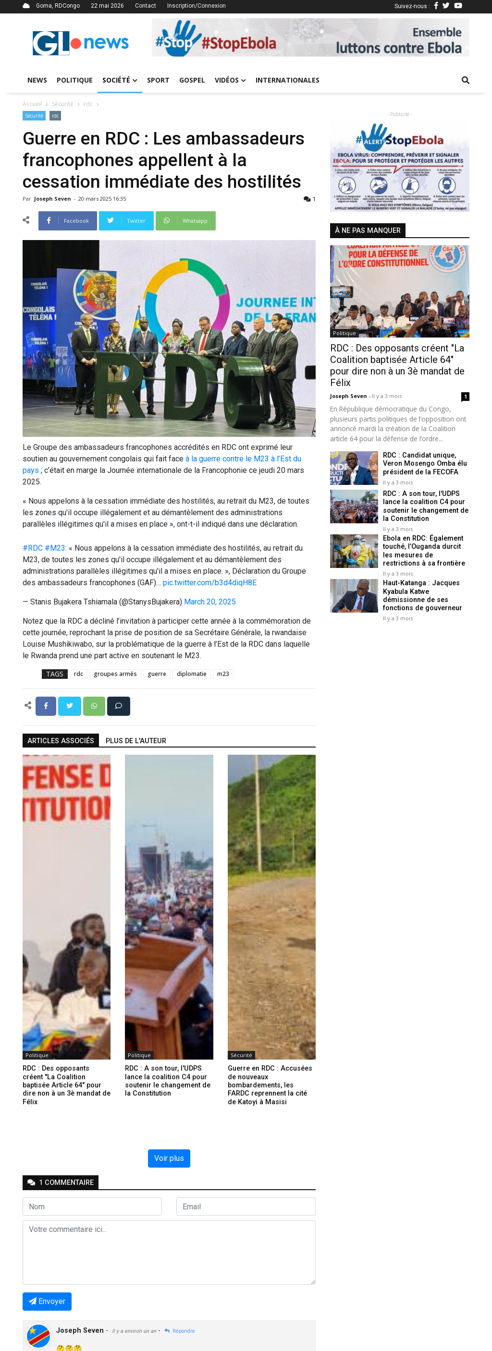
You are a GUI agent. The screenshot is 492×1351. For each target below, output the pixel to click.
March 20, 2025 (210, 601)
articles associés (60, 741)
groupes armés (115, 674)
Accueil (32, 104)
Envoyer (47, 1301)
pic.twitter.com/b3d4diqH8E (210, 582)
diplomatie (192, 674)
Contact (145, 5)
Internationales (288, 79)
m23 (223, 674)
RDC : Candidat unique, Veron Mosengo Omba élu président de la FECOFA (425, 463)
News (37, 79)
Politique (75, 79)
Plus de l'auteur (136, 741)
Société (119, 79)
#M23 (55, 548)
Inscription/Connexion (196, 5)
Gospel (192, 79)
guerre (157, 674)
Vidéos (230, 79)
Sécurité (63, 104)
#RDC (33, 548)
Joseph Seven (53, 198)
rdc (88, 104)
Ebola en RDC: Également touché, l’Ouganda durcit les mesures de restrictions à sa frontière (424, 550)
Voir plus (169, 1158)
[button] (175, 37)
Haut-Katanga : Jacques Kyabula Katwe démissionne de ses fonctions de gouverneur (422, 595)
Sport (158, 79)
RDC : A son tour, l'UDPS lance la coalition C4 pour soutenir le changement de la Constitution (425, 506)
